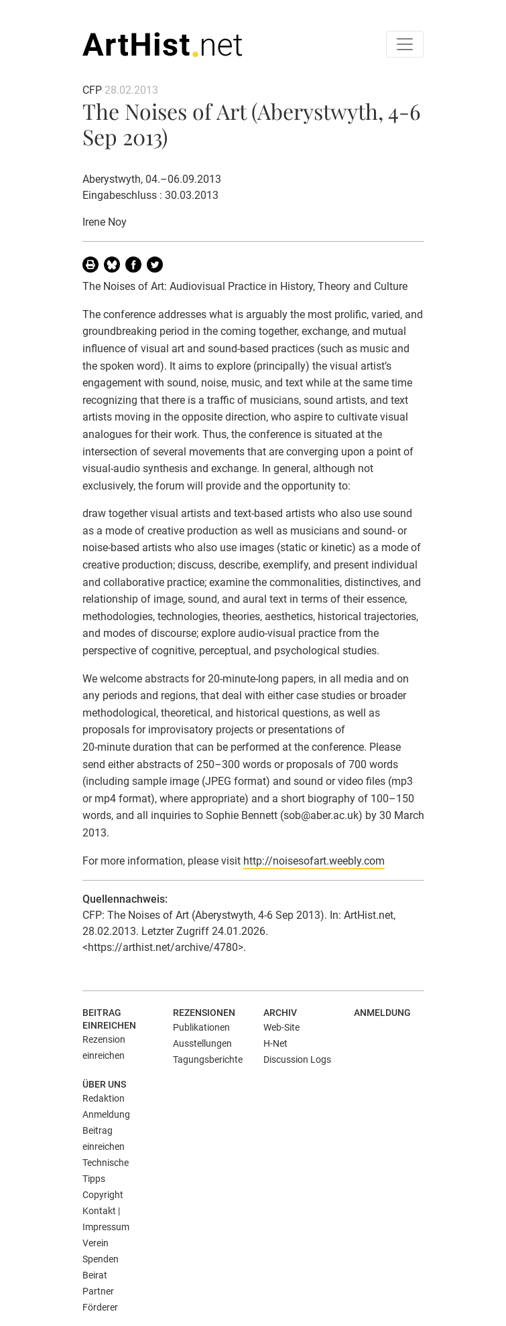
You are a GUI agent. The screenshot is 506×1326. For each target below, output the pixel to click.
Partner (98, 1291)
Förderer (100, 1307)
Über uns (104, 1084)
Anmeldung (382, 1012)
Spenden (100, 1259)
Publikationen (201, 1027)
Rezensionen (204, 1012)
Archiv (280, 1012)
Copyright (102, 1194)
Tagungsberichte (208, 1059)
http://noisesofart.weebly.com (314, 861)
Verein (95, 1243)
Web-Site (281, 1027)
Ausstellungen (202, 1043)
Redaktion (103, 1098)
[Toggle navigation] (405, 44)
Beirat (94, 1275)
